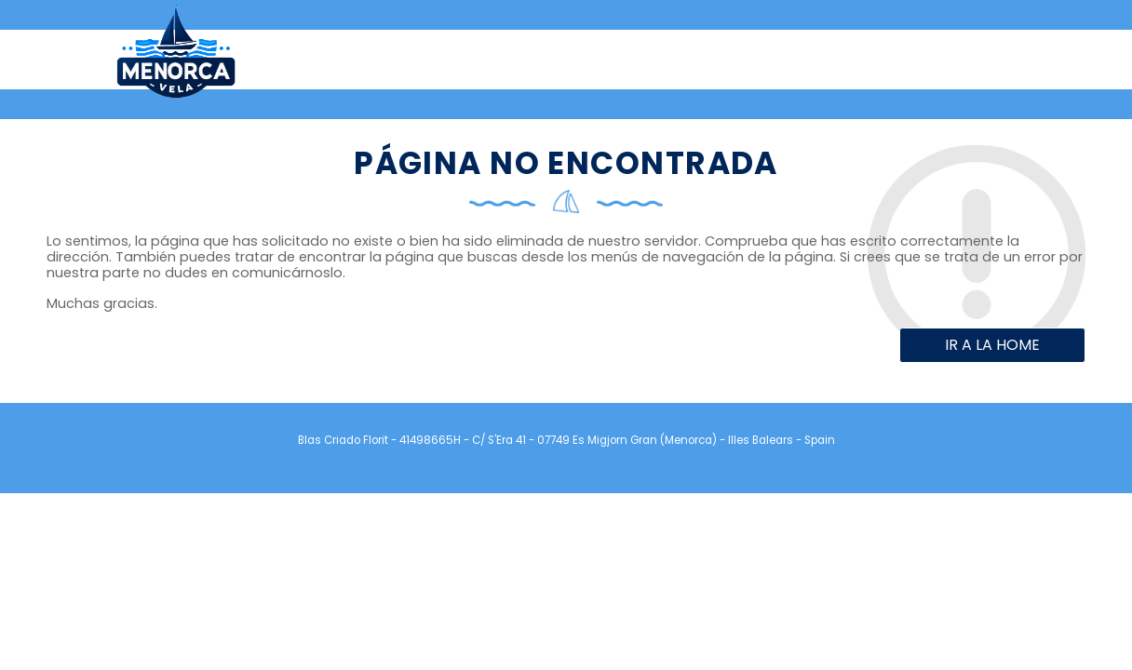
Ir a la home (992, 344)
